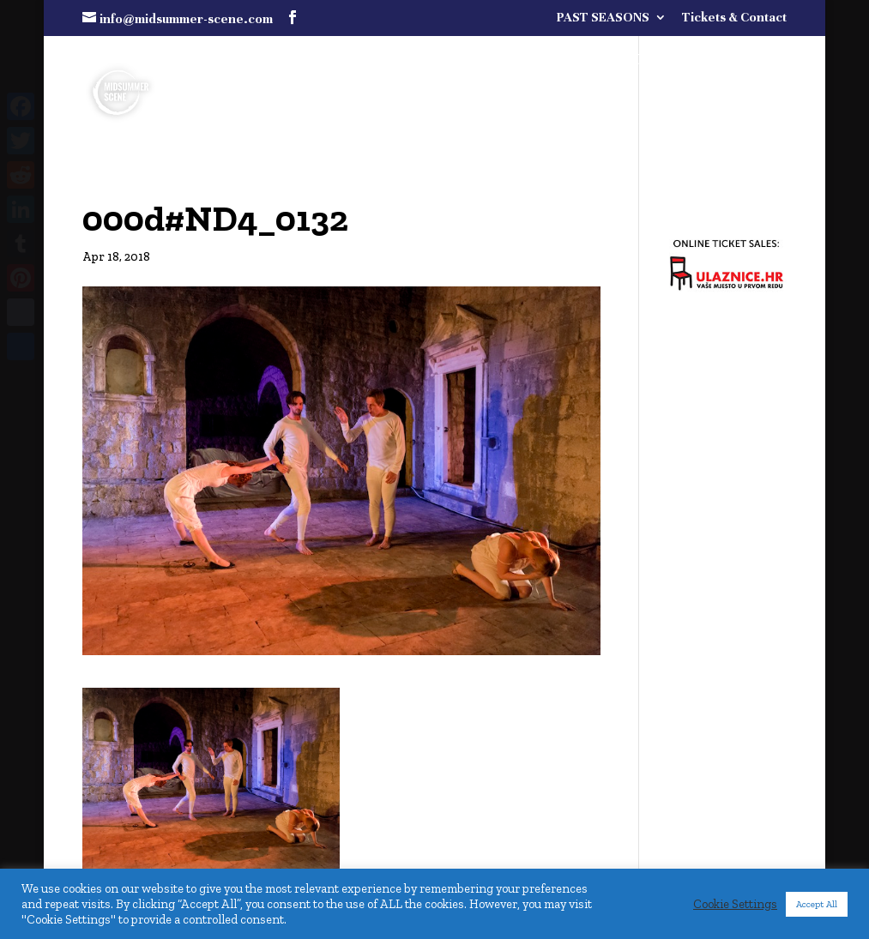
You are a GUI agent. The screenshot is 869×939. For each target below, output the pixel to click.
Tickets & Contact (734, 17)
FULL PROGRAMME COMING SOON (608, 61)
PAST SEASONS (603, 17)
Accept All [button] (816, 904)
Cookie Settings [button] (735, 904)
